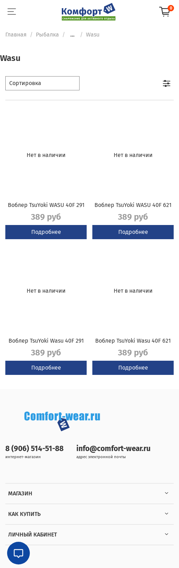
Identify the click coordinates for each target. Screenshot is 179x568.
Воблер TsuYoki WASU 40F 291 (46, 205)
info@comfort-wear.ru (113, 448)
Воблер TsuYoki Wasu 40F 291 (46, 340)
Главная (16, 34)
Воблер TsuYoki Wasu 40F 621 (133, 340)
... (72, 35)
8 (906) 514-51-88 (34, 448)
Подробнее (46, 232)
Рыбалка (47, 34)
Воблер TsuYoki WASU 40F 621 (133, 205)
